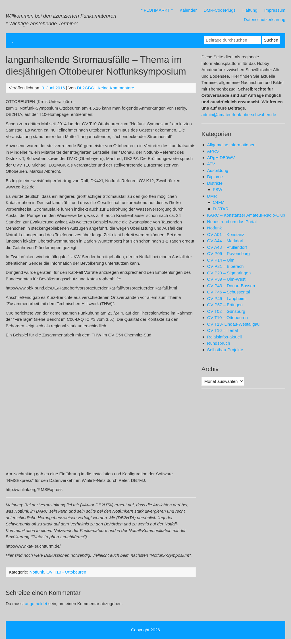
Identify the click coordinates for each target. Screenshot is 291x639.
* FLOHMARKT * (157, 10)
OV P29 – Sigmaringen (229, 272)
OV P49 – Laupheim (226, 298)
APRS (213, 151)
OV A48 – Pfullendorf (227, 247)
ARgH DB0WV (221, 157)
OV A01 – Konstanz (225, 234)
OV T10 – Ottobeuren (227, 317)
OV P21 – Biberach (225, 266)
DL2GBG (85, 87)
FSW (217, 189)
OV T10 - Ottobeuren (66, 572)
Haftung (249, 10)
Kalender (188, 10)
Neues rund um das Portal (232, 221)
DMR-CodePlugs (219, 10)
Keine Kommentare (116, 87)
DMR (212, 196)
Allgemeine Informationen (231, 144)
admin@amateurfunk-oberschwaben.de (238, 114)
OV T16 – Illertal (222, 330)
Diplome (215, 176)
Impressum (274, 10)
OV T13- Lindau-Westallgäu (233, 324)
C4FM (219, 202)
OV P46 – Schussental (228, 291)
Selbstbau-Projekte (225, 349)
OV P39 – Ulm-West (226, 279)
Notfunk (37, 572)
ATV (211, 163)
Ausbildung (217, 170)
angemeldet (36, 603)
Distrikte (215, 183)
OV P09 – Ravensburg (228, 253)
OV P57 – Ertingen (225, 304)
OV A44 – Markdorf (225, 240)
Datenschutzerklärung (264, 19)
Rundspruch (218, 343)
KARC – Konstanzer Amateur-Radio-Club (246, 215)
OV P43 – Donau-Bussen (231, 285)
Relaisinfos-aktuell (224, 336)
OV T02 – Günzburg (226, 311)
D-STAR (220, 208)
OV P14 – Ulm (220, 260)
